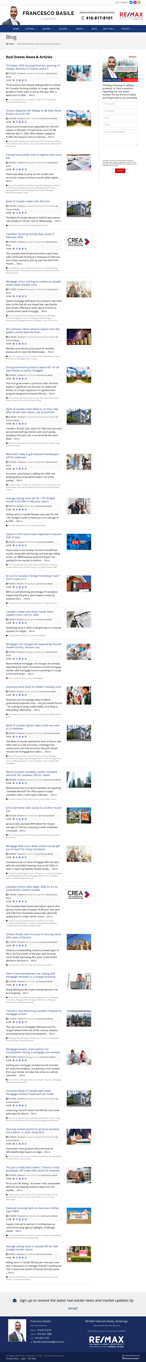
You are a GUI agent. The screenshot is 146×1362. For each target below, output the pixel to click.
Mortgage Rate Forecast (15, 190)
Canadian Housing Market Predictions (41, 1137)
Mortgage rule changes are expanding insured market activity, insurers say (33, 645)
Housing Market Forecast (18, 99)
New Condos (34, 398)
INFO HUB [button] (109, 28)
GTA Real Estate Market (47, 565)
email (72, 1308)
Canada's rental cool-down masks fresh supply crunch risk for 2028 (29, 613)
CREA (38, 925)
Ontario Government (14, 143)
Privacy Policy (12, 1358)
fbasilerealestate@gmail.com (48, 1341)
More (32, 95)
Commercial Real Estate (35, 780)
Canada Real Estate (16, 268)
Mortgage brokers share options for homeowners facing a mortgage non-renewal (33, 1050)
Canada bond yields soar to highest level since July (34, 156)
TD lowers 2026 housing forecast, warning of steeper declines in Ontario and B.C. (32, 67)
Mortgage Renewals (25, 320)
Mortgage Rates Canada (35, 190)
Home (11, 43)
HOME (16, 28)
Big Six (51, 356)
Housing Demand (33, 141)
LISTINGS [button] (30, 28)
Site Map (32, 1358)
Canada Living (54, 443)
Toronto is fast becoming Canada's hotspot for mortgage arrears (34, 1012)
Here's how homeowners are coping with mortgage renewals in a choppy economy (31, 975)
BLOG (94, 28)
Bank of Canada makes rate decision (28, 201)
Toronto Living (29, 567)
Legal (23, 1358)
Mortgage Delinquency (20, 875)
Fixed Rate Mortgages (43, 185)
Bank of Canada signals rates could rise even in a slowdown (33, 727)
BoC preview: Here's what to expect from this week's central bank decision (33, 330)
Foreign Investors (50, 603)
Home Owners (41, 315)
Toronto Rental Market (37, 525)
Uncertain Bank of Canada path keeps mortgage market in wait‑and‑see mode (29, 1092)
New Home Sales (47, 398)
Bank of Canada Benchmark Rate (21, 185)
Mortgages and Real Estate (36, 162)
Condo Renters (34, 1277)
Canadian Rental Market (17, 525)
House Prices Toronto (28, 714)
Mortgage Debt (37, 318)
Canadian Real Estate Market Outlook (21, 925)
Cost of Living (47, 485)
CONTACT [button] (127, 28)
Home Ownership (27, 997)
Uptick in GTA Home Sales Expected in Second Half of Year (33, 535)
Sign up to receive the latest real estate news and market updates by (73, 1300)
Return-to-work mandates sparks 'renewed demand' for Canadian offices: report (31, 773)
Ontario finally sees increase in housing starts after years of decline (33, 936)
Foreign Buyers (31, 583)
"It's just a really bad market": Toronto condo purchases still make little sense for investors (33, 1169)
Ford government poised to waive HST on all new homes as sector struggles (32, 369)
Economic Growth (13, 445)
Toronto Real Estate (44, 567)
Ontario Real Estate (48, 99)
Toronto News (31, 1018)
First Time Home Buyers (17, 678)
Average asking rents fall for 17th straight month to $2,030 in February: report (30, 500)
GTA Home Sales (31, 565)
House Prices (25, 1156)
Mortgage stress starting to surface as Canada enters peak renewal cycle (33, 283)
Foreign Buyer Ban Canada (19, 603)
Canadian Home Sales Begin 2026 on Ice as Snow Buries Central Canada (32, 888)
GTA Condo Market (15, 565)
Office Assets (33, 799)
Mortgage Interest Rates (34, 733)
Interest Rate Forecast (29, 1120)
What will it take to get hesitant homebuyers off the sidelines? (32, 455)
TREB (54, 567)
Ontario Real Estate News (16, 102)
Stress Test (52, 320)
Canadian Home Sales (33, 268)
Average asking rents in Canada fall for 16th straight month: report (32, 1248)
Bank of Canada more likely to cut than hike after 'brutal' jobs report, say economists (32, 410)
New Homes (11, 837)
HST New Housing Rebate (50, 141)
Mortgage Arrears (27, 873)
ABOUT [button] (80, 28)
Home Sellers (31, 981)
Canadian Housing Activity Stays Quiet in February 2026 (30, 235)
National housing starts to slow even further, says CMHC (33, 1209)
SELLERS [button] (64, 28)
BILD (10, 835)
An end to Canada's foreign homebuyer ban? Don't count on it (32, 577)
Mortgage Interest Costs (45, 188)
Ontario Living (34, 99)
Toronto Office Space (47, 799)
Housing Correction (43, 487)
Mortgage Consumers (26, 188)
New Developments (33, 1216)
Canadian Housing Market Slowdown (27, 270)
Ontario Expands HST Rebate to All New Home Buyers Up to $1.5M (33, 112)
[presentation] (124, 153)
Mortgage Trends (21, 192)
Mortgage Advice (32, 1057)
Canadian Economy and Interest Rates (41, 206)
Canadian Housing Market (36, 73)
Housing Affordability (16, 141)
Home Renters (46, 1277)
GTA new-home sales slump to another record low (33, 809)
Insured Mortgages (35, 678)
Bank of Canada (14, 225)
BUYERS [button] (48, 28)
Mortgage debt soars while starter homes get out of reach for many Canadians (33, 847)
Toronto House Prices (14, 567)
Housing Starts (14, 965)
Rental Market (30, 506)
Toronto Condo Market (49, 1038)
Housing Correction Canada (37, 1235)
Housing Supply (32, 1237)
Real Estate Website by (131, 1355)
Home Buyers (31, 375)
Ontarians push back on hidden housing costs (33, 686)
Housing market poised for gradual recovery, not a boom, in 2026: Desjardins (33, 1130)
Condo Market (25, 1194)
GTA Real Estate (31, 542)
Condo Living (13, 1194)
